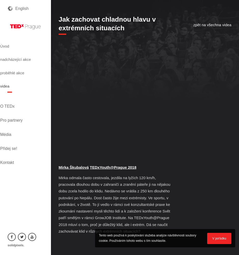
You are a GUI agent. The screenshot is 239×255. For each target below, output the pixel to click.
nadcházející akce (21, 55)
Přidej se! (16, 117)
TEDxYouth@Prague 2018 (113, 167)
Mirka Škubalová (74, 167)
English (22, 8)
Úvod (13, 44)
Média (13, 108)
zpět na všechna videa (212, 25)
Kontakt (14, 126)
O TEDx (15, 91)
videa (13, 76)
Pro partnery (19, 100)
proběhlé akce (23, 66)
